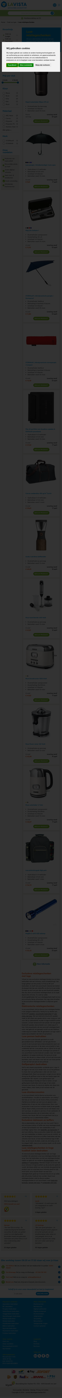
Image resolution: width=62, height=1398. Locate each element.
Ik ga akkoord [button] (12, 65)
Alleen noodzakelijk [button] (26, 65)
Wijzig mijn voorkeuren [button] (42, 65)
